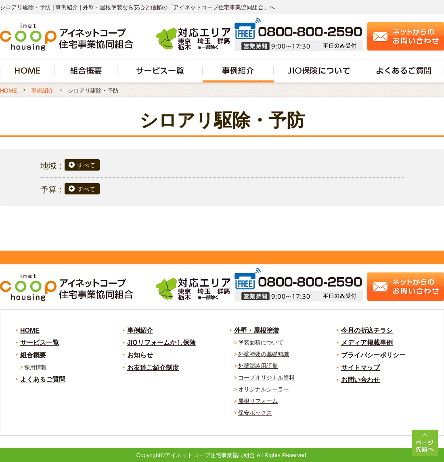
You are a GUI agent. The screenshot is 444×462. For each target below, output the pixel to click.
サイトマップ (360, 367)
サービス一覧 (39, 342)
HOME (30, 330)
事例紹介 (140, 330)
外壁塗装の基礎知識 (263, 354)
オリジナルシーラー (263, 389)
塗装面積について (260, 342)
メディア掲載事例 (367, 342)
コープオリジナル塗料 (266, 377)
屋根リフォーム (258, 401)
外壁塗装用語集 (258, 366)
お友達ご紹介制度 (153, 367)
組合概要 (33, 355)
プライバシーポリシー (373, 355)
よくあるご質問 (42, 379)
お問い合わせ (360, 379)
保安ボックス (255, 412)
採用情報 (35, 367)
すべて (86, 165)
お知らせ (140, 355)
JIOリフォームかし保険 (161, 342)
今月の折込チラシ (367, 330)
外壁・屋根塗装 (256, 330)
